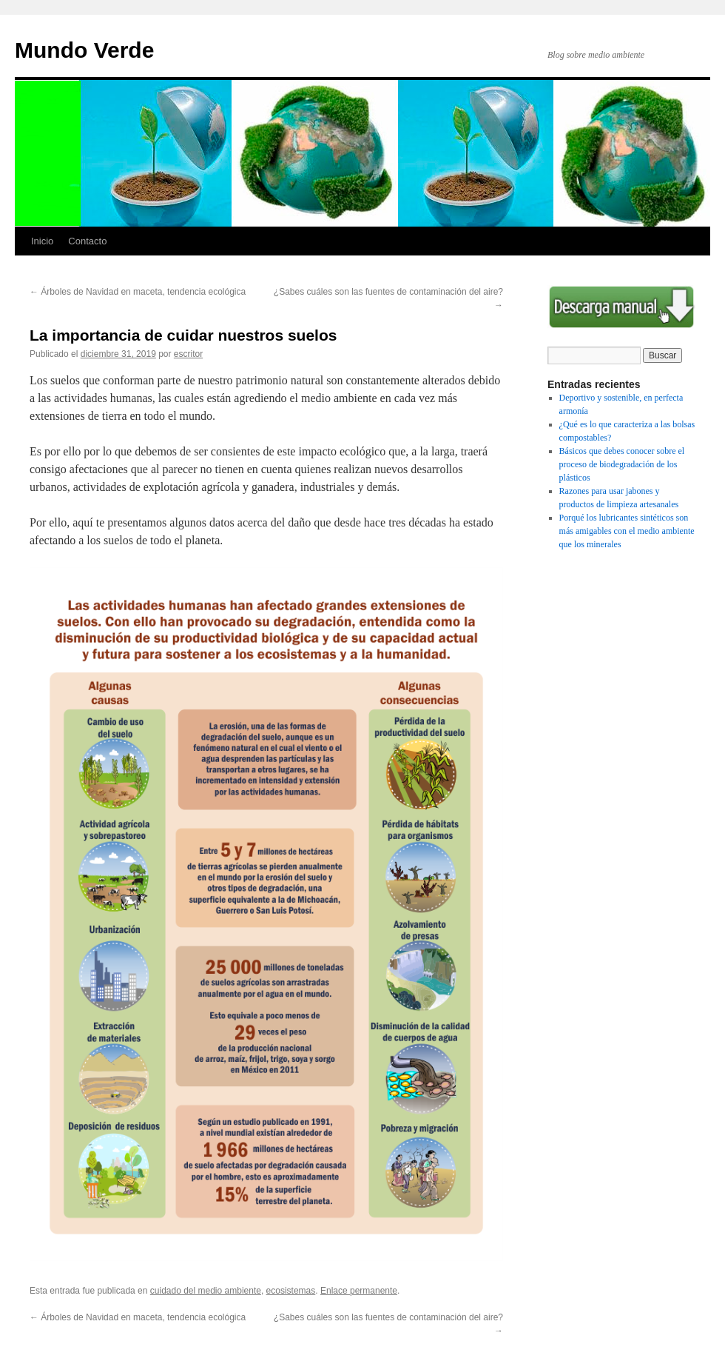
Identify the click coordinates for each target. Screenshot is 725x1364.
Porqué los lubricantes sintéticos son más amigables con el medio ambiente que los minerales (627, 530)
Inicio (42, 241)
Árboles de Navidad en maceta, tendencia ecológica (138, 292)
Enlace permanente (358, 1291)
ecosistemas (291, 1291)
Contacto (87, 241)
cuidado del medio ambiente (205, 1291)
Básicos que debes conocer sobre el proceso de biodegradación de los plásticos (622, 464)
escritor (188, 354)
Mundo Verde (84, 50)
